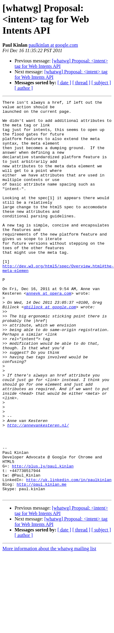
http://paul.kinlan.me (42, 561)
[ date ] (64, 82)
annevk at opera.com (48, 332)
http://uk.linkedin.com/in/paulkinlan (69, 556)
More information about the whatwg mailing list (49, 627)
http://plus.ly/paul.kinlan (43, 539)
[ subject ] (101, 82)
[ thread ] (81, 82)
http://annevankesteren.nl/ (38, 490)
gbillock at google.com (50, 348)
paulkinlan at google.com (53, 45)
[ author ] (24, 88)
